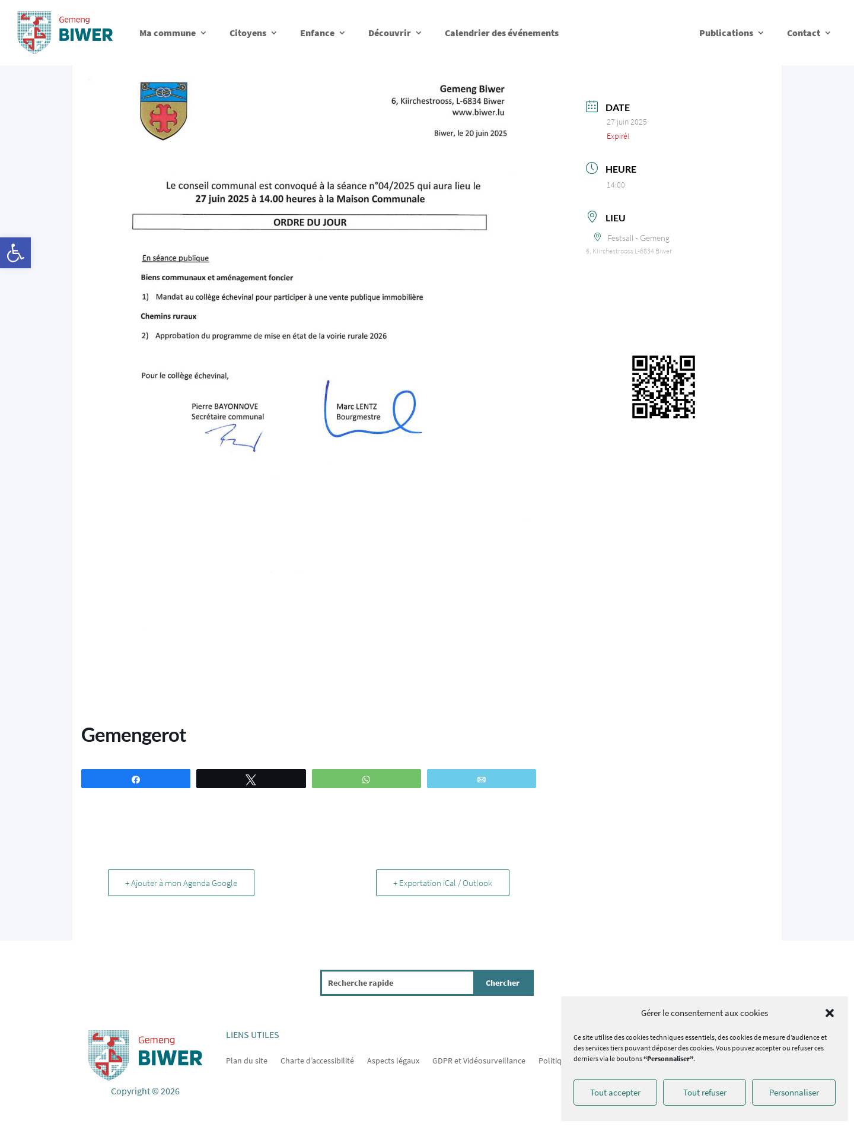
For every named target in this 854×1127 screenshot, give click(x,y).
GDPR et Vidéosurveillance (478, 1060)
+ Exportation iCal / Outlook (442, 882)
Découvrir (389, 33)
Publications (726, 33)
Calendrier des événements (502, 33)
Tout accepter (615, 1092)
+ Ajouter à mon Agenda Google (181, 882)
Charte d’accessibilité (317, 1060)
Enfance (317, 33)
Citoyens (248, 33)
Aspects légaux (393, 1060)
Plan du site (246, 1060)
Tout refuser (704, 1092)
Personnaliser (794, 1092)
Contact (803, 33)
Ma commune (167, 33)
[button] (15, 252)
